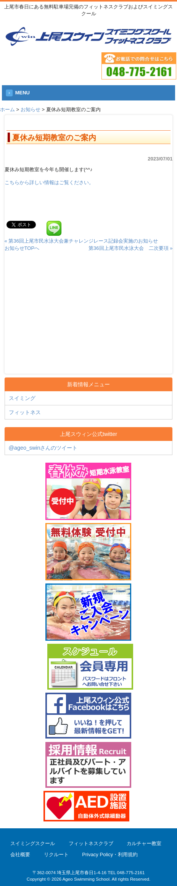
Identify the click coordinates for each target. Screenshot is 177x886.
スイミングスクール (32, 843)
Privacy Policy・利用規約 (110, 854)
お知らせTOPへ (22, 248)
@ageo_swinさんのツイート (43, 448)
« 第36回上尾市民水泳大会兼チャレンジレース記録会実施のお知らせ (81, 241)
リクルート (56, 854)
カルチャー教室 (144, 843)
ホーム (7, 109)
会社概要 (20, 854)
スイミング (22, 398)
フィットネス (25, 412)
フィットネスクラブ (91, 843)
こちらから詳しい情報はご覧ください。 (49, 182)
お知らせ (30, 109)
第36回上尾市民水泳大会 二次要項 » (130, 248)
